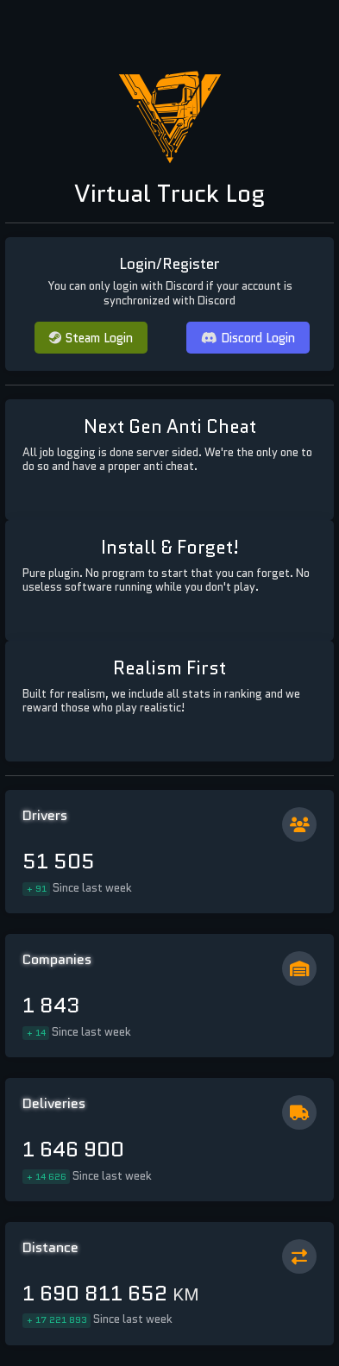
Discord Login (248, 338)
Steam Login (91, 338)
